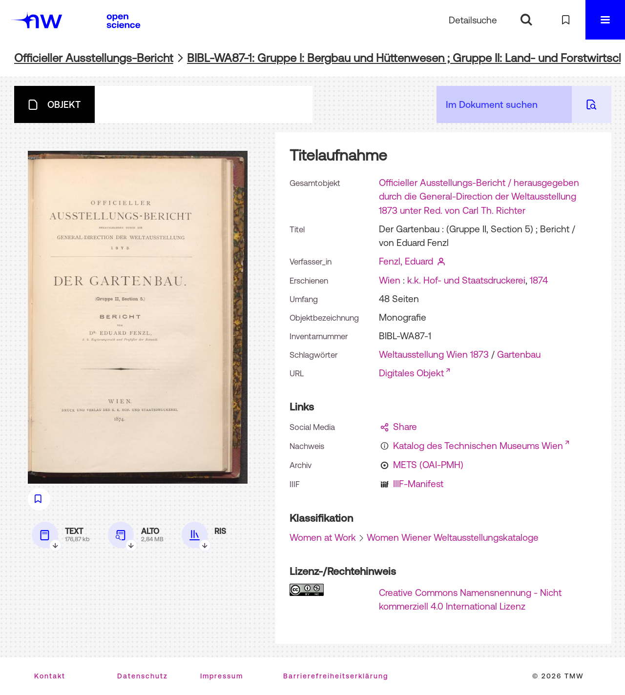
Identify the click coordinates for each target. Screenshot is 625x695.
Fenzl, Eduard (406, 261)
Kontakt (49, 676)
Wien (389, 280)
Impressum (221, 676)
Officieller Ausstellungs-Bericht (93, 57)
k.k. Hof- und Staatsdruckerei (466, 280)
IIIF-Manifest (418, 483)
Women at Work (323, 537)
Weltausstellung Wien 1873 (434, 354)
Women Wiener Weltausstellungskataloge (453, 537)
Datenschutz (142, 676)
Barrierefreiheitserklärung (335, 676)
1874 (539, 280)
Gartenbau (519, 354)
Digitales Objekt (411, 373)
